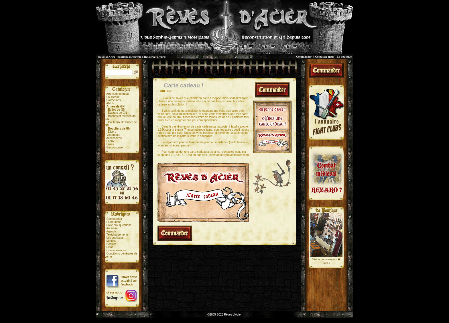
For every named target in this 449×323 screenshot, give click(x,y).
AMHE (110, 103)
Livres (110, 144)
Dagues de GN (117, 112)
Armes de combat (117, 93)
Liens (110, 247)
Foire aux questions (119, 225)
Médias (111, 240)
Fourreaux (113, 97)
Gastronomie (115, 147)
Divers (112, 131)
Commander (304, 56)
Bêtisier (111, 244)
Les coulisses (115, 237)
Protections (114, 100)
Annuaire (112, 228)
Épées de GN (116, 109)
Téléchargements (117, 234)
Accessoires (114, 138)
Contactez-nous (324, 56)
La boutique (344, 56)
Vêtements (113, 134)
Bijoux (110, 141)
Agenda (111, 231)
